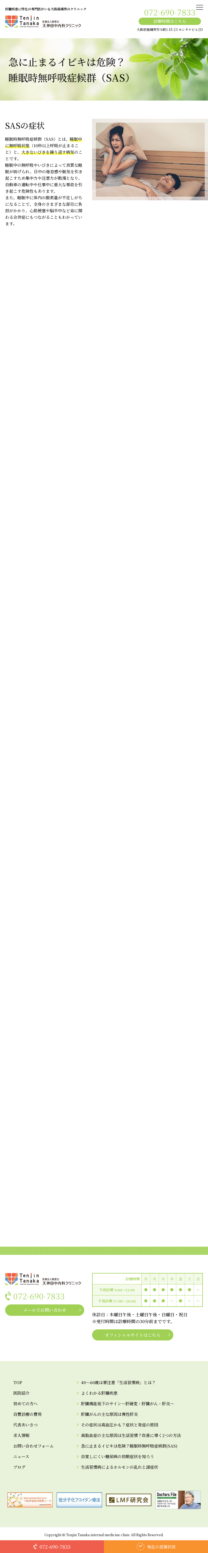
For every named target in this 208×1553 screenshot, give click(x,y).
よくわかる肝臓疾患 (99, 1393)
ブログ (19, 1467)
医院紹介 (21, 1393)
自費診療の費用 (27, 1414)
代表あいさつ (25, 1424)
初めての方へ (25, 1403)
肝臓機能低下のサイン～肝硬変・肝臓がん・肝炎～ (127, 1403)
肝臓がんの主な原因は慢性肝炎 (109, 1414)
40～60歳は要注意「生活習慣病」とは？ (118, 1382)
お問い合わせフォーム (33, 1446)
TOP (17, 1382)
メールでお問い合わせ (44, 1310)
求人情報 (21, 1435)
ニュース (21, 1456)
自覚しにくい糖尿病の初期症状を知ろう (117, 1456)
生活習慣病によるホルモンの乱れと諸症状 (119, 1467)
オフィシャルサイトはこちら (133, 1335)
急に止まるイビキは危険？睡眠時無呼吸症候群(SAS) (129, 1446)
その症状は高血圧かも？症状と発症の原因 (119, 1424)
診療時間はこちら (170, 21)
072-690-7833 (170, 12)
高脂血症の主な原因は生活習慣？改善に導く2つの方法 (131, 1435)
